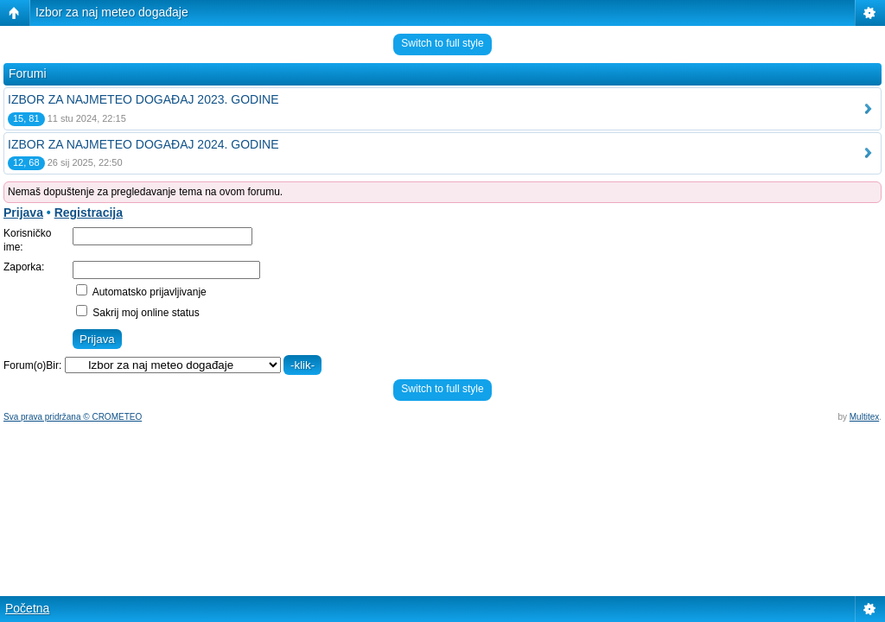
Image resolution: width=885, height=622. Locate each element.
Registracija (88, 212)
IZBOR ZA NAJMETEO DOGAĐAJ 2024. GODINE (143, 144)
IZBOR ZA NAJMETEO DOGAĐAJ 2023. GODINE (143, 99)
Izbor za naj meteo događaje (111, 12)
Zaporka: (23, 267)
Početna (27, 608)
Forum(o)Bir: (32, 365)
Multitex (864, 417)
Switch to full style (442, 43)
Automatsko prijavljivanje (141, 292)
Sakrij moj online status (138, 313)
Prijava (23, 212)
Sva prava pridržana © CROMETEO (72, 417)
